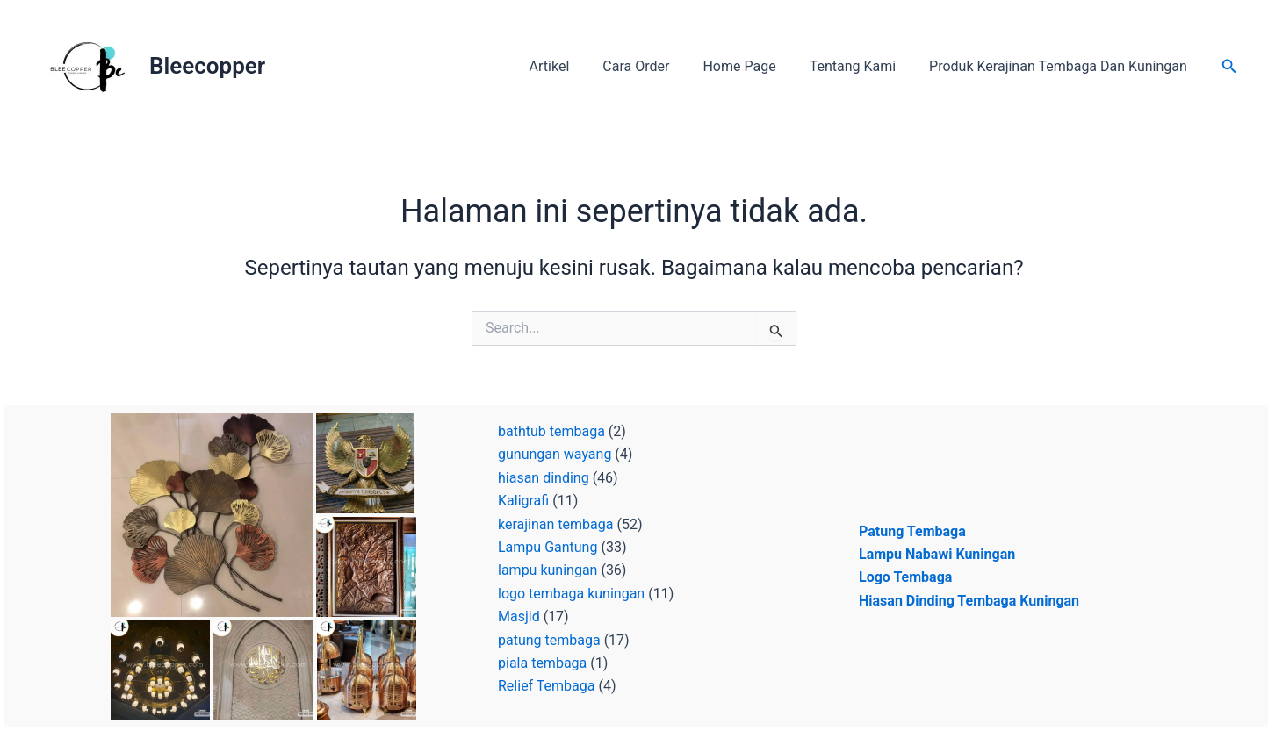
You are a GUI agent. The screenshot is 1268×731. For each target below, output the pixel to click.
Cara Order (654, 66)
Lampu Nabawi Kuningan (937, 554)
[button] (1229, 66)
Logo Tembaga (905, 577)
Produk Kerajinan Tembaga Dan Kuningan (1061, 66)
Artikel (573, 66)
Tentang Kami (861, 66)
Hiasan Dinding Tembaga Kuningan (969, 600)
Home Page (752, 66)
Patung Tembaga (912, 531)
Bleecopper (207, 66)
